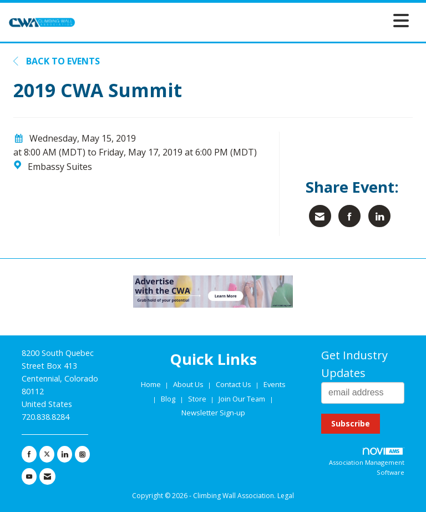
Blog (168, 399)
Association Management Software (366, 462)
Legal (285, 495)
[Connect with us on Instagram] (82, 454)
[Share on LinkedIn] (379, 216)
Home (152, 384)
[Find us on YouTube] (29, 476)
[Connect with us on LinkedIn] (64, 454)
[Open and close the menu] (245, 20)
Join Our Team (242, 399)
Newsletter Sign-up (213, 413)
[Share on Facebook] (349, 216)
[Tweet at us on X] (46, 454)
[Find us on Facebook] (29, 454)
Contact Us (234, 384)
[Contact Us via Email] (47, 476)
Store (198, 399)
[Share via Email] (320, 216)
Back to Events (56, 61)
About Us (189, 384)
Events (274, 384)
